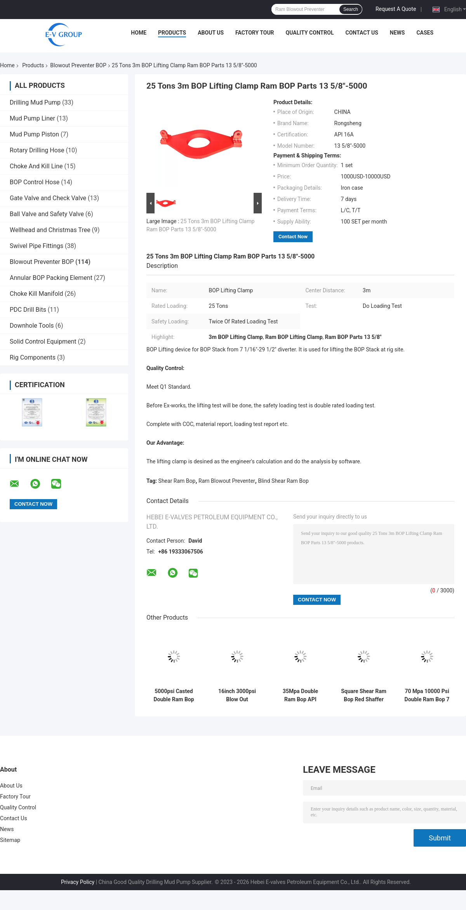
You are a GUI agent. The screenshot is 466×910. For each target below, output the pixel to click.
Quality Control (310, 33)
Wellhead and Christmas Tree (50, 230)
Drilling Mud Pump (35, 102)
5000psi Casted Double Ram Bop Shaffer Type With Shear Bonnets (173, 695)
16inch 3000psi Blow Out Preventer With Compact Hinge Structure (237, 695)
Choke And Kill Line (36, 166)
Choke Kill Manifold (36, 293)
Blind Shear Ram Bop (283, 481)
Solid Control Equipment (43, 341)
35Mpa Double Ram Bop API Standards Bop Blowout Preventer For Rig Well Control (300, 695)
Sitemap (10, 840)
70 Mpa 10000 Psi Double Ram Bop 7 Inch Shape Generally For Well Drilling (427, 695)
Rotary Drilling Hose (37, 150)
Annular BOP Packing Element (51, 277)
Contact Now (293, 236)
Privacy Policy (77, 882)
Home (138, 33)
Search (350, 9)
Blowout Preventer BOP (78, 65)
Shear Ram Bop (177, 481)
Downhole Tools (32, 325)
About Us (211, 33)
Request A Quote (396, 9)
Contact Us (361, 33)
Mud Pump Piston (34, 134)
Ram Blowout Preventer (226, 481)
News (397, 33)
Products (172, 33)
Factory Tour (254, 33)
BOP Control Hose (34, 182)
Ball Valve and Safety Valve (47, 214)
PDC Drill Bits (28, 309)
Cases (424, 33)
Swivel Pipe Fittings (36, 246)
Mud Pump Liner (32, 118)
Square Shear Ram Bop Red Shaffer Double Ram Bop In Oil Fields (364, 695)
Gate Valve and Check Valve (48, 198)
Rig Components (33, 357)
